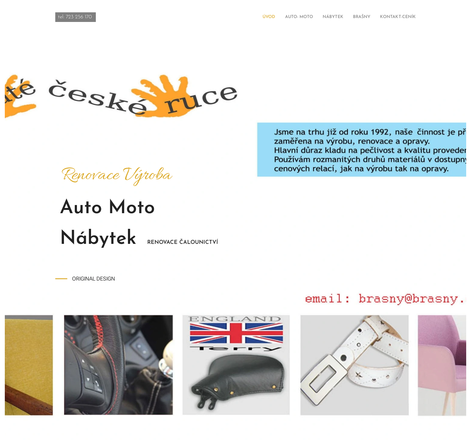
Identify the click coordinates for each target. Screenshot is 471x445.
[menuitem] (255, 17)
